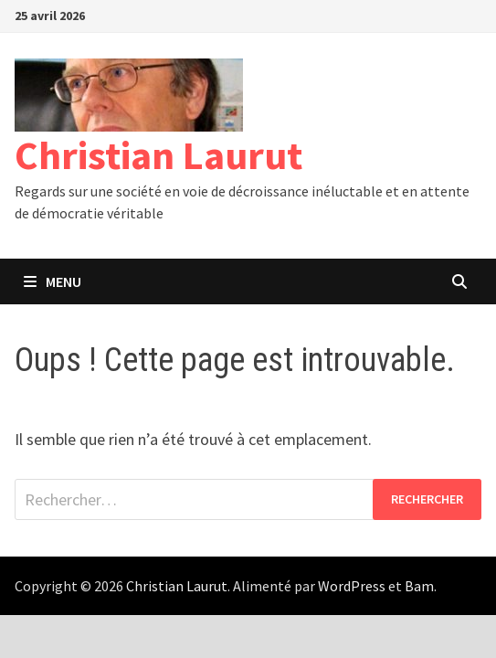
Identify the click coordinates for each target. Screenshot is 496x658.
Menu (52, 281)
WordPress (351, 586)
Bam (419, 586)
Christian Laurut (158, 155)
